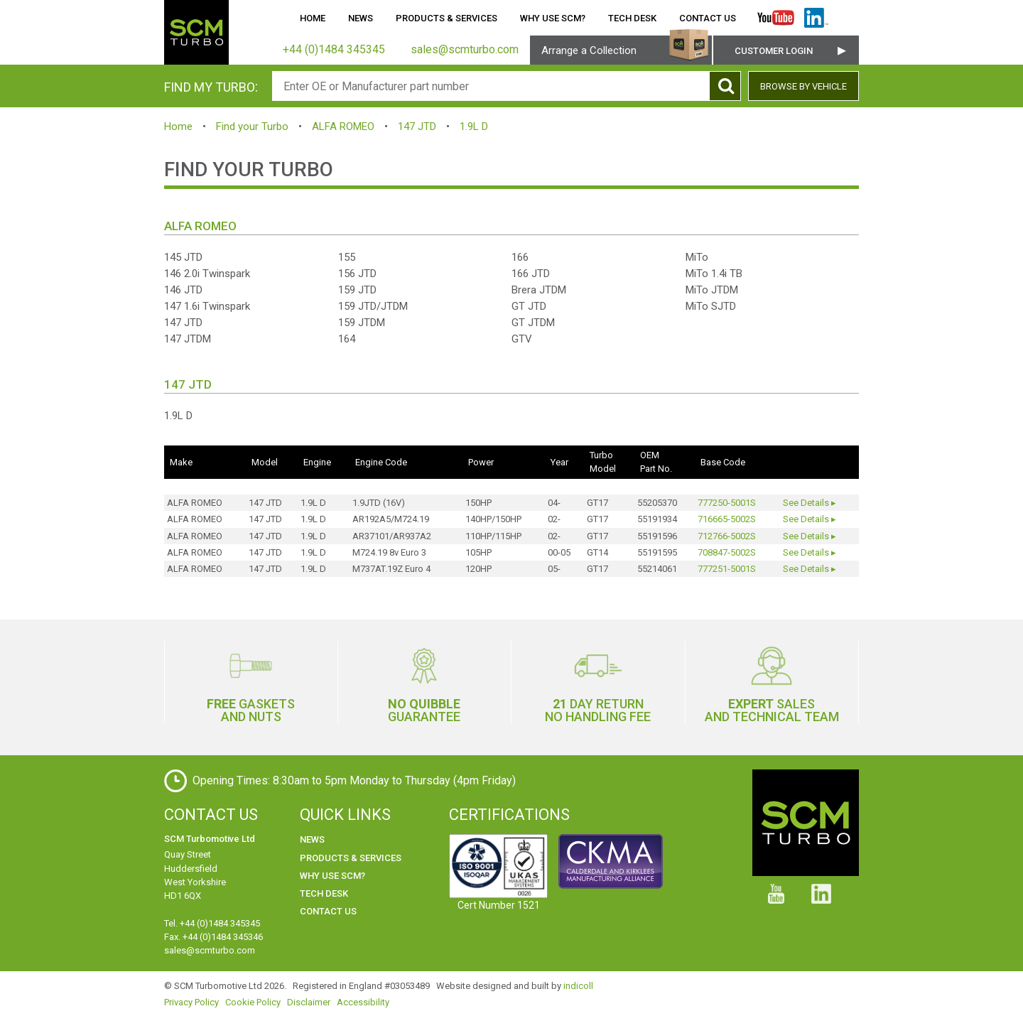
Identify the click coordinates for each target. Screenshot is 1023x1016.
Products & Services (446, 18)
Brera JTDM (539, 289)
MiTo (697, 257)
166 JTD (531, 273)
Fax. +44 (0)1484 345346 (213, 936)
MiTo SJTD (711, 306)
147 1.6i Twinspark (207, 306)
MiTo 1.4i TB (714, 273)
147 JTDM (187, 339)
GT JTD (529, 306)
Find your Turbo (252, 126)
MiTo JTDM (712, 289)
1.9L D (474, 126)
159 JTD (357, 289)
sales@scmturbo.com (209, 950)
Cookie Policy (253, 1002)
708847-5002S (727, 552)
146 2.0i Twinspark (207, 273)
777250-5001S (727, 502)
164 (346, 339)
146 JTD (183, 289)
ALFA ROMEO (343, 126)
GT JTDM (533, 322)
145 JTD (183, 257)
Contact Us (707, 18)
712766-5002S (727, 536)
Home (312, 18)
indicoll (578, 985)
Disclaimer (308, 1002)
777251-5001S (727, 568)
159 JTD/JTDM (373, 306)
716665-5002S (727, 519)
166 (520, 257)
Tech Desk (632, 18)
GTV (522, 339)
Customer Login (774, 50)
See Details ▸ (809, 502)
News (360, 18)
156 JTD (357, 273)
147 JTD (417, 126)
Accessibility (363, 1002)
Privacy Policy (191, 1002)
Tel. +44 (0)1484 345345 (212, 923)
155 (346, 257)
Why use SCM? (552, 18)
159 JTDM (361, 322)
